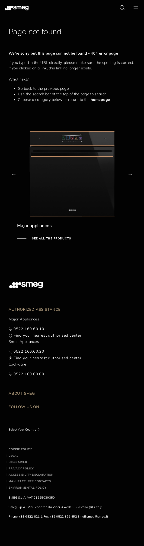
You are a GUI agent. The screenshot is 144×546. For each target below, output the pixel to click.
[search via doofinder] (122, 7)
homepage (100, 99)
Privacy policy (21, 468)
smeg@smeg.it (97, 516)
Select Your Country (22, 429)
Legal (14, 455)
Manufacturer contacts (30, 481)
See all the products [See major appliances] (51, 238)
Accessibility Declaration (31, 474)
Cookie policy (20, 449)
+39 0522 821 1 (31, 516)
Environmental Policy (28, 487)
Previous (14, 174)
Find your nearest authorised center (48, 335)
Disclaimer (18, 462)
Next (130, 174)
